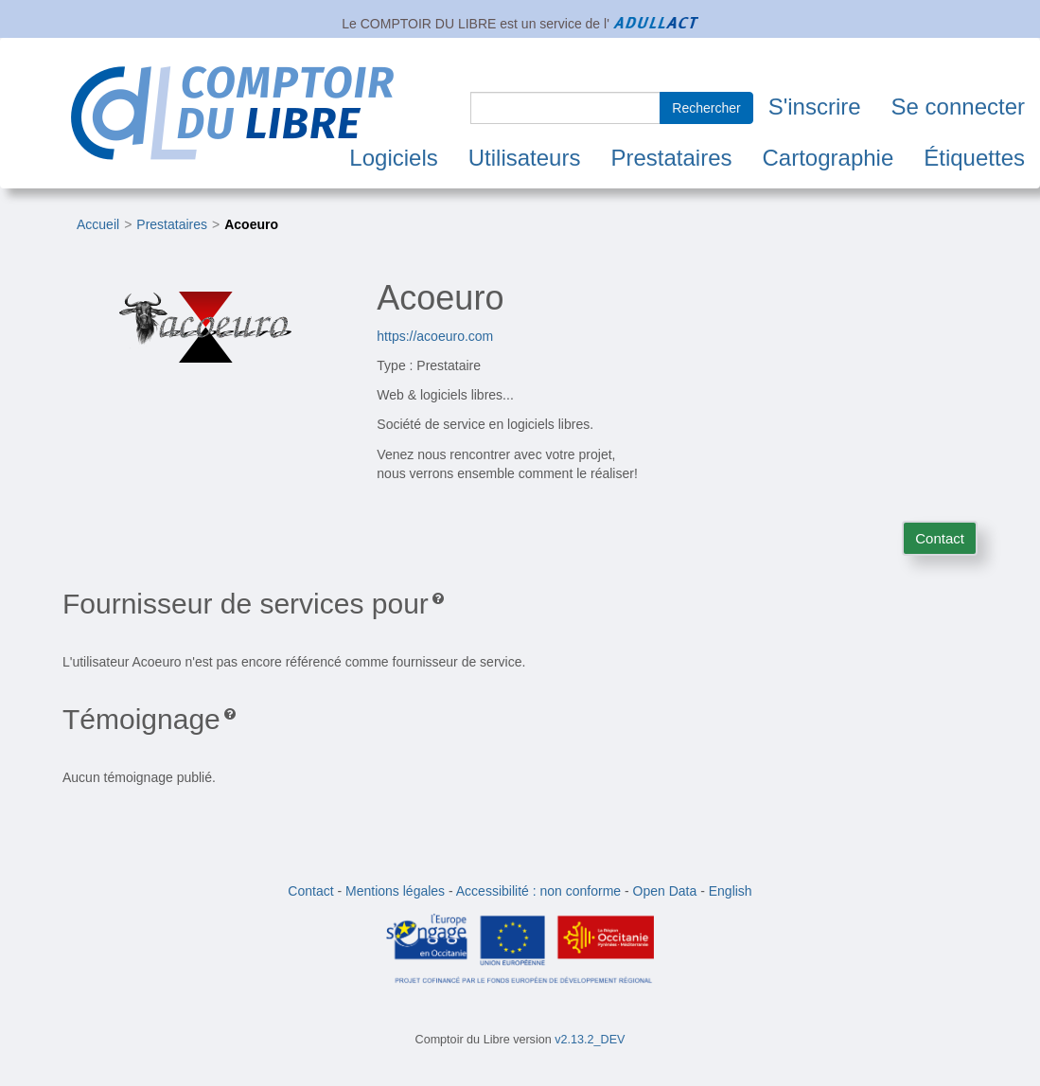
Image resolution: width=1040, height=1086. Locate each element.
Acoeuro (251, 224)
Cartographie (828, 157)
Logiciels (393, 157)
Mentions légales (395, 891)
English (730, 891)
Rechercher (706, 108)
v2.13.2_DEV (590, 1039)
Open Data (665, 891)
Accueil (98, 224)
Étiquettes (974, 157)
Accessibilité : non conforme (538, 891)
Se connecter (958, 106)
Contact (939, 538)
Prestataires (671, 157)
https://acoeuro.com (435, 336)
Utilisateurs (524, 157)
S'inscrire (814, 106)
